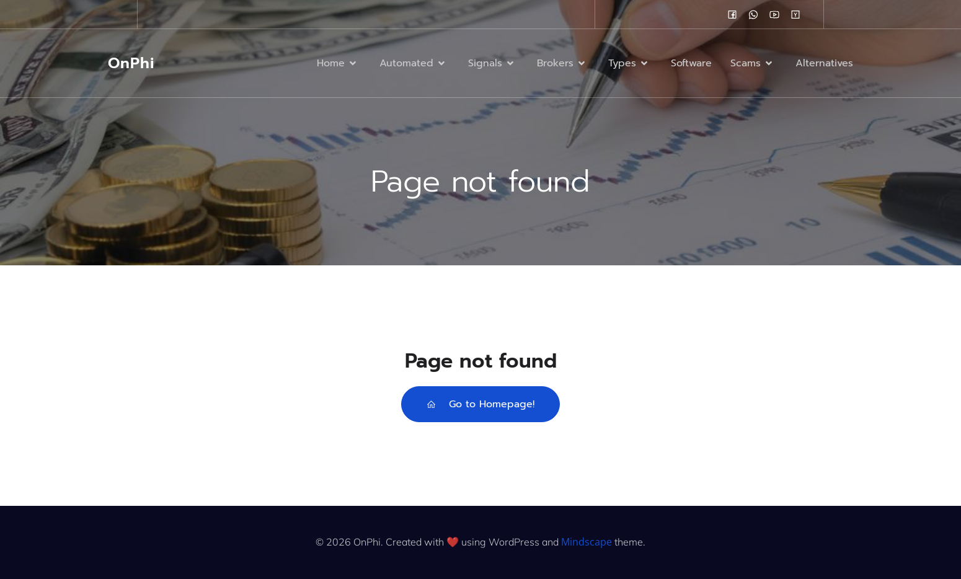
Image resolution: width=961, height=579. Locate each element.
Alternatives (824, 63)
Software (691, 63)
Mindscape (586, 542)
